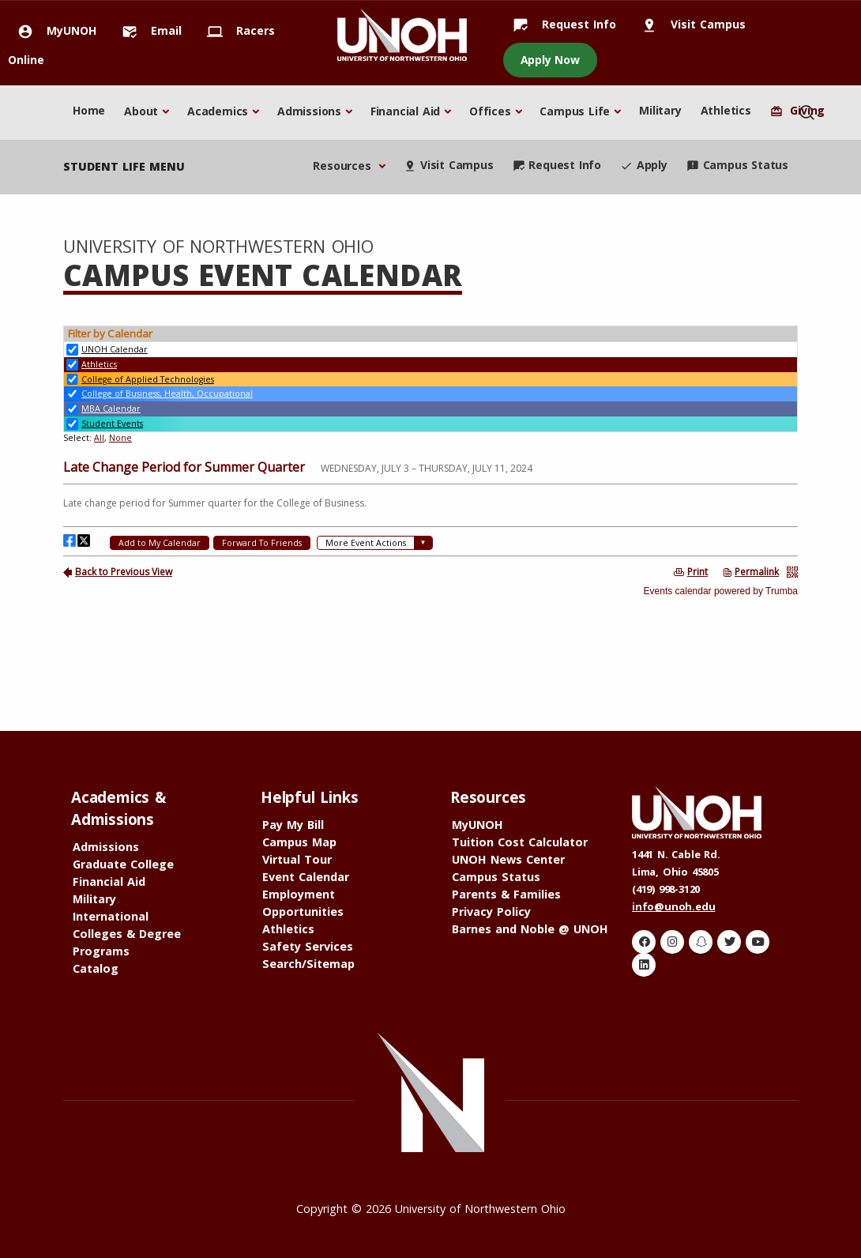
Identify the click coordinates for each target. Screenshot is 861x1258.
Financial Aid (405, 111)
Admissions (309, 111)
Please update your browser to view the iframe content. (430, 385)
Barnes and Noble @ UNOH (530, 928)
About (141, 111)
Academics (217, 111)
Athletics (726, 110)
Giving (797, 110)
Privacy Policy (491, 911)
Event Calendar (305, 876)
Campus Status (737, 164)
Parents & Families (506, 894)
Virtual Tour (297, 859)
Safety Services (307, 946)
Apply (643, 164)
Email (147, 30)
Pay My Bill (293, 824)
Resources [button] (343, 165)
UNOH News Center (508, 859)
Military (660, 110)
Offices (490, 111)
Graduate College (123, 864)
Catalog (95, 968)
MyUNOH (52, 30)
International (111, 916)
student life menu (124, 166)
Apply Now (550, 59)
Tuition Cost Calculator (520, 841)
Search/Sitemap (308, 963)
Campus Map (299, 841)
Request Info (559, 24)
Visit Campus (689, 24)
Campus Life (575, 111)
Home (89, 110)
